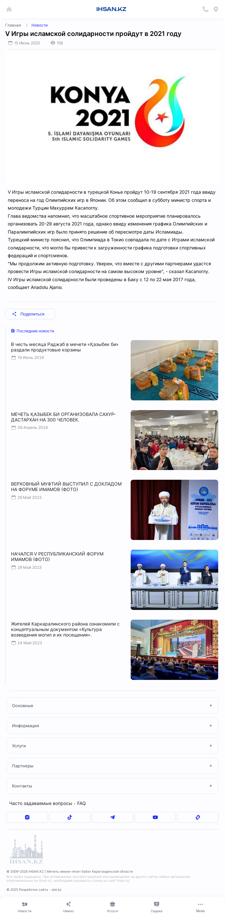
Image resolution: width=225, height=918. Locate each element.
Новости (39, 25)
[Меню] (200, 907)
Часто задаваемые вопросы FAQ (47, 803)
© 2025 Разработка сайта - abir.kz (33, 889)
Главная (13, 25)
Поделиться (28, 314)
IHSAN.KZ (111, 9)
